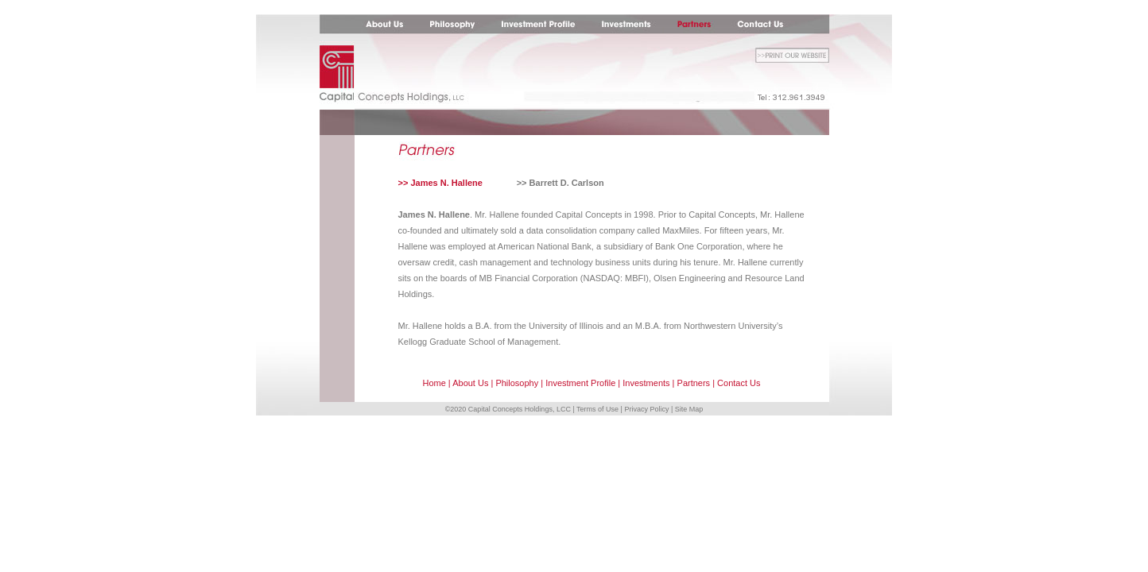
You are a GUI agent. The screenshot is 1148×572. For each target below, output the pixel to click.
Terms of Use (597, 409)
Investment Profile (580, 383)
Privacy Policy (646, 409)
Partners (694, 383)
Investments (645, 383)
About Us (470, 383)
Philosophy (516, 383)
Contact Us (738, 383)
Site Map (689, 409)
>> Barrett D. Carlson (560, 182)
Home (433, 383)
